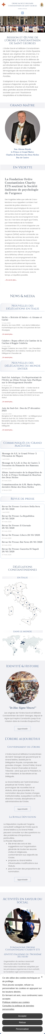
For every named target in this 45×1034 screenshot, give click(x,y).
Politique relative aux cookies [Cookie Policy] (16, 1002)
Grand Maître (22, 105)
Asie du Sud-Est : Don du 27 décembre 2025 (21, 409)
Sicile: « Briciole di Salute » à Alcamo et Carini (22, 318)
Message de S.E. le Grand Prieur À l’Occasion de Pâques (19, 454)
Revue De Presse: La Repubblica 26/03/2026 (18, 517)
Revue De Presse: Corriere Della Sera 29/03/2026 (21, 507)
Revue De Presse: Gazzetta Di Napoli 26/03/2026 (20, 550)
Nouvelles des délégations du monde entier (22, 366)
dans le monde (22, 631)
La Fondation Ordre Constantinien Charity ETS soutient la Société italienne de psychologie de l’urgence (21, 186)
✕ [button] (42, 977)
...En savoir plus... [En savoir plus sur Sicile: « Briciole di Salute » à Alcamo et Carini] (7, 334)
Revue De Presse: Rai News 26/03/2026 (22, 541)
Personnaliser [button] (22, 1029)
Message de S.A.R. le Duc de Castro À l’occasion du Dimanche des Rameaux (21, 464)
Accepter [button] (22, 1016)
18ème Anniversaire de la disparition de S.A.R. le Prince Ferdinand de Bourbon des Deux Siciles (22, 475)
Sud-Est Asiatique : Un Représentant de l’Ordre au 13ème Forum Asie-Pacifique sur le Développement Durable (22, 380)
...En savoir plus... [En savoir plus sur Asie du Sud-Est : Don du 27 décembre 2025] (7, 430)
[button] (22, 13)
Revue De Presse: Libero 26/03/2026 (21, 534)
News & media (22, 296)
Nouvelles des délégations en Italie (22, 307)
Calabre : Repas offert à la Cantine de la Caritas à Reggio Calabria (22, 342)
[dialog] (22, 1004)
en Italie (22, 577)
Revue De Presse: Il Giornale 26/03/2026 (16, 526)
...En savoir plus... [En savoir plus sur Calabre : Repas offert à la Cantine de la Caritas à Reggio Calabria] (7, 357)
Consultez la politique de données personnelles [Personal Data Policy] (18, 1007)
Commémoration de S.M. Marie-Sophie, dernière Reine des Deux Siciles (21, 485)
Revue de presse (22, 499)
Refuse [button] (22, 1022)
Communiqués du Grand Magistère (22, 444)
